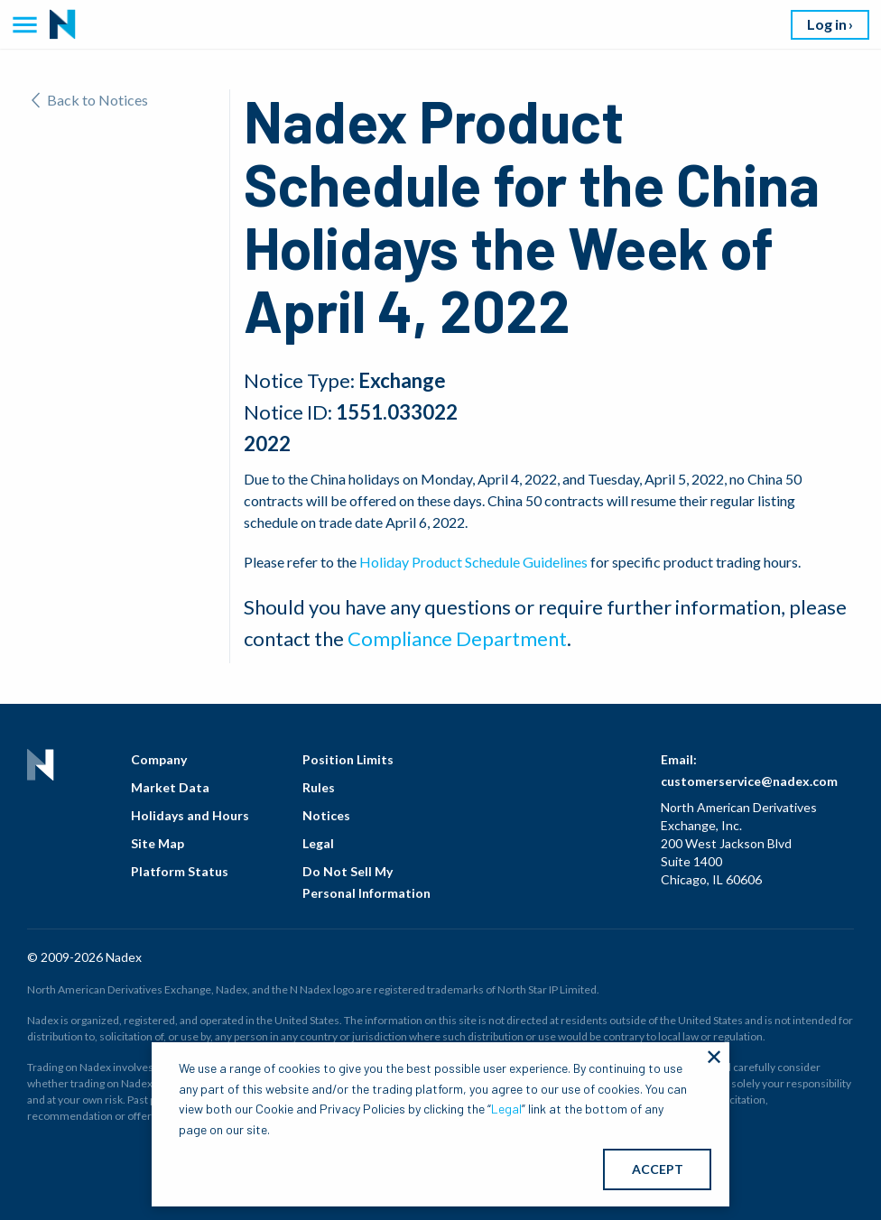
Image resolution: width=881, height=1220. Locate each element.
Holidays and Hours (190, 815)
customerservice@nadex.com (749, 781)
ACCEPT (657, 1169)
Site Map (157, 843)
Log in (827, 23)
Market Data (170, 787)
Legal (318, 843)
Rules (318, 787)
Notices (326, 815)
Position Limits (348, 759)
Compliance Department (457, 638)
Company (159, 759)
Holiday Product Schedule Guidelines (473, 561)
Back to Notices (90, 99)
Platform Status (179, 871)
